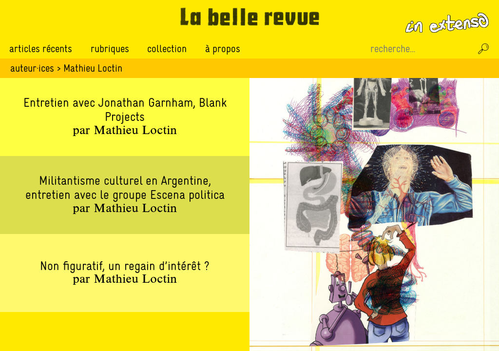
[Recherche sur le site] (420, 48)
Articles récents (40, 48)
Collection (167, 48)
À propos (222, 48)
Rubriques (110, 49)
